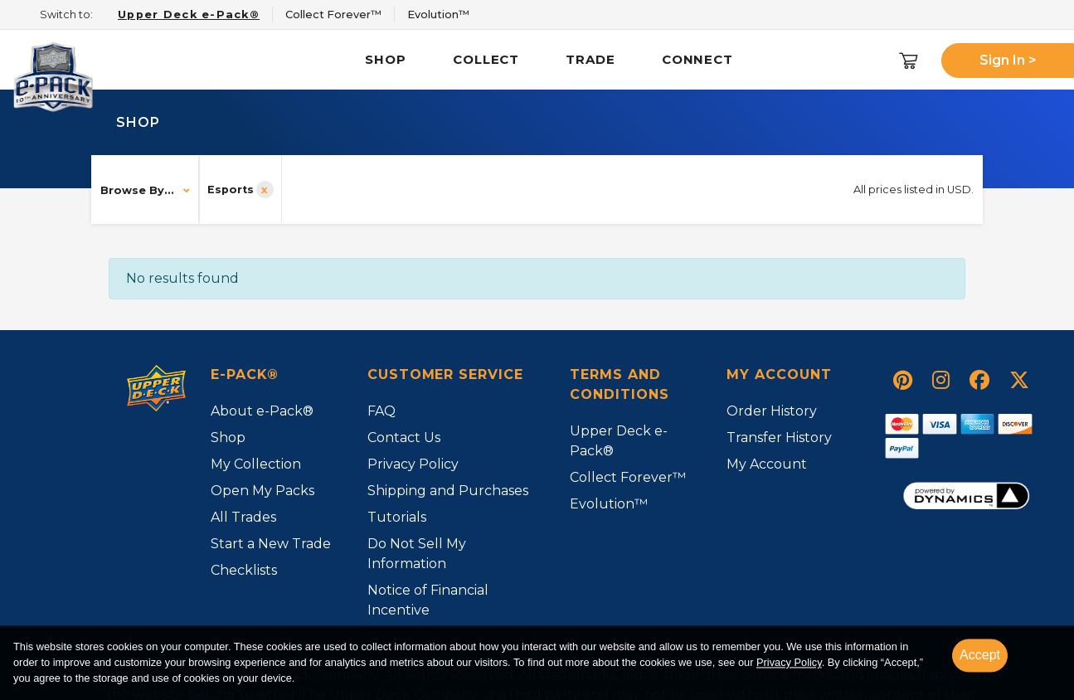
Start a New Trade (271, 544)
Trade (590, 59)
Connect (697, 59)
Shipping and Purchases (447, 490)
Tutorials (396, 517)
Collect (486, 59)
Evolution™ (609, 504)
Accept (980, 655)
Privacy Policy (789, 663)
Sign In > (1008, 60)
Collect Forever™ (628, 477)
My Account (767, 464)
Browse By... (137, 190)
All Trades (243, 517)
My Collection (256, 464)
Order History (772, 411)
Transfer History (779, 437)
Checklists (244, 570)
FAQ (381, 411)
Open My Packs (262, 490)
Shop (385, 59)
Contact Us (403, 437)
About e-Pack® (262, 411)
